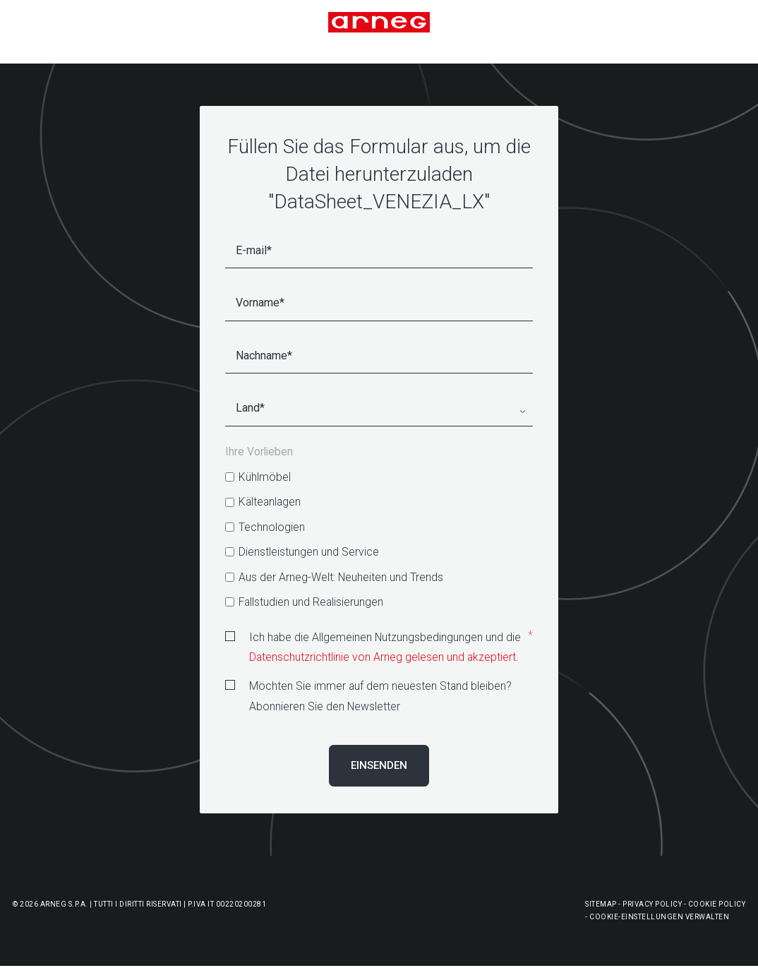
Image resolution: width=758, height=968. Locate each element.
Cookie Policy (717, 904)
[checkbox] (379, 539)
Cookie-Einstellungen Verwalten (659, 917)
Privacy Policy (652, 904)
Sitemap (601, 904)
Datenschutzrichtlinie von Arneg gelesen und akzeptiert (382, 657)
